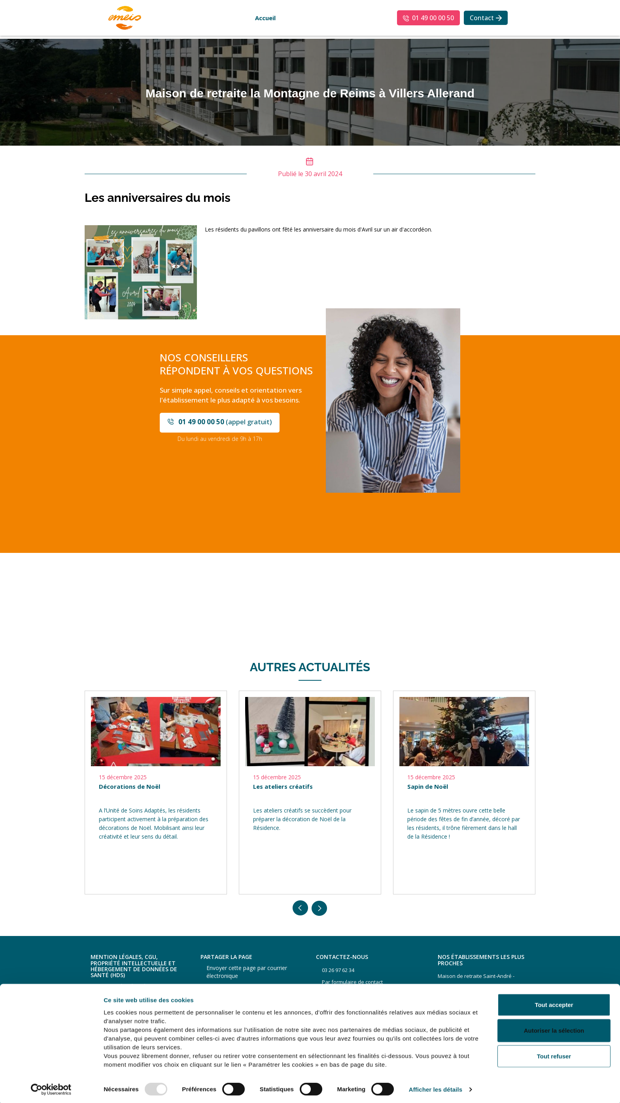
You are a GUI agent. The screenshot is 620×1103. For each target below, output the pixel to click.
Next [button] (319, 908)
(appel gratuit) (225, 421)
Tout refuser (554, 1053)
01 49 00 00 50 (433, 17)
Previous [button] (300, 908)
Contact (482, 17)
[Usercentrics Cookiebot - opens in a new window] (51, 1088)
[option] (156, 792)
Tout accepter (554, 1002)
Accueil (265, 18)
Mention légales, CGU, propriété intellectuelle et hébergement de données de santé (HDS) (134, 966)
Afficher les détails (435, 1087)
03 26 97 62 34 (338, 970)
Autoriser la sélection (554, 1028)
